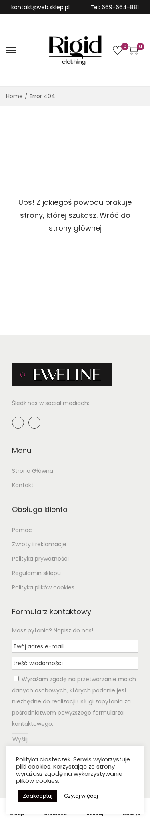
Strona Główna (32, 471)
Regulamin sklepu (36, 573)
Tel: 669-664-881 (114, 7)
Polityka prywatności (40, 559)
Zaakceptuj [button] (37, 796)
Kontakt (23, 485)
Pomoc (22, 530)
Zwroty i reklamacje (39, 544)
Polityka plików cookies (43, 587)
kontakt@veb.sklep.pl (40, 7)
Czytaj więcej (81, 796)
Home (14, 96)
